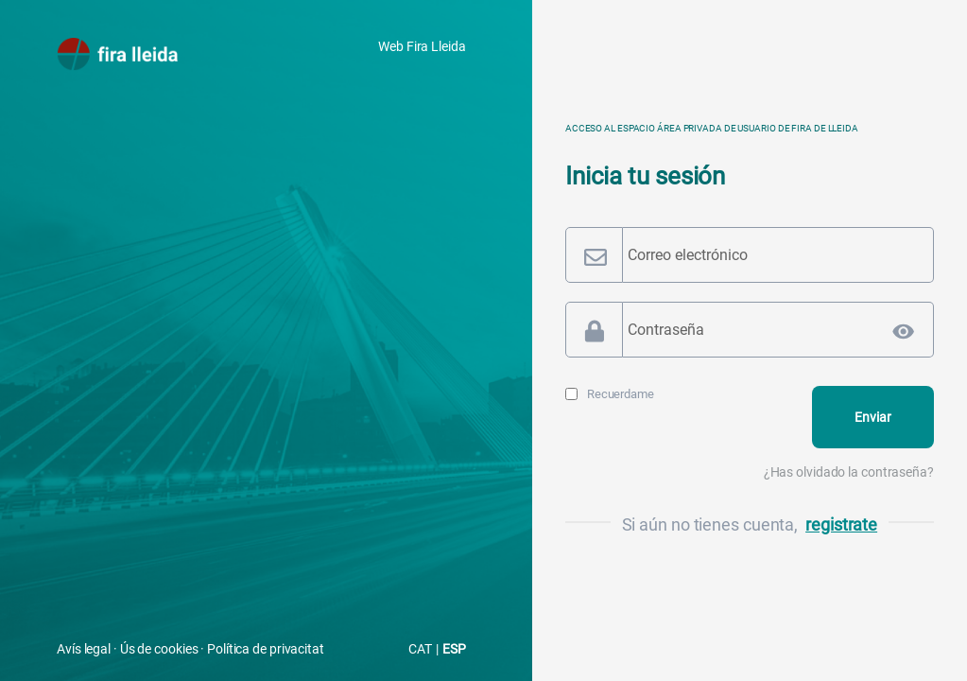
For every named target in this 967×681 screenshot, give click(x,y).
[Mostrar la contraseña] (904, 331)
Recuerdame (620, 394)
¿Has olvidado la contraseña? (849, 472)
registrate (841, 524)
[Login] (873, 417)
